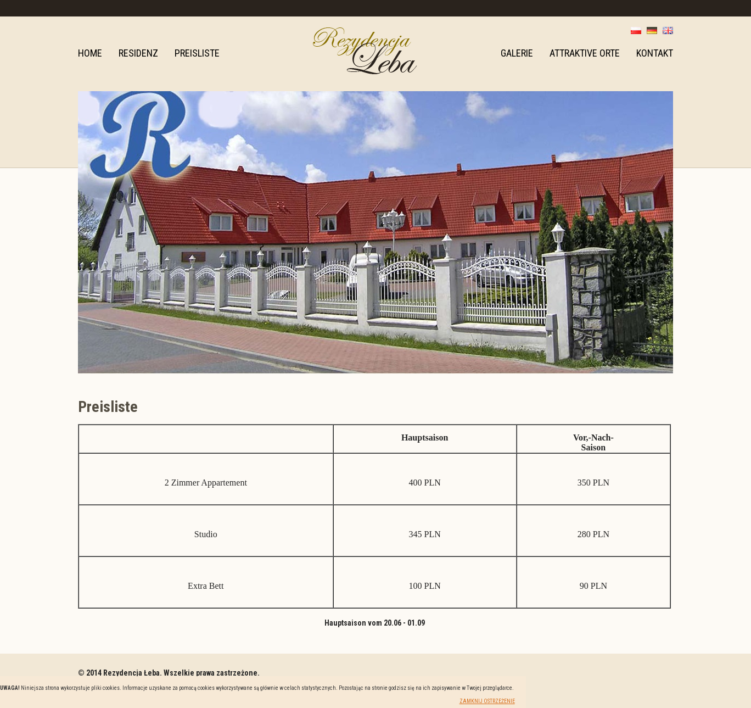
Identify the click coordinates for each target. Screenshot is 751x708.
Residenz (138, 53)
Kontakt (654, 53)
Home (90, 53)
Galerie (517, 53)
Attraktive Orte (585, 53)
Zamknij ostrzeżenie (487, 701)
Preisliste (197, 53)
